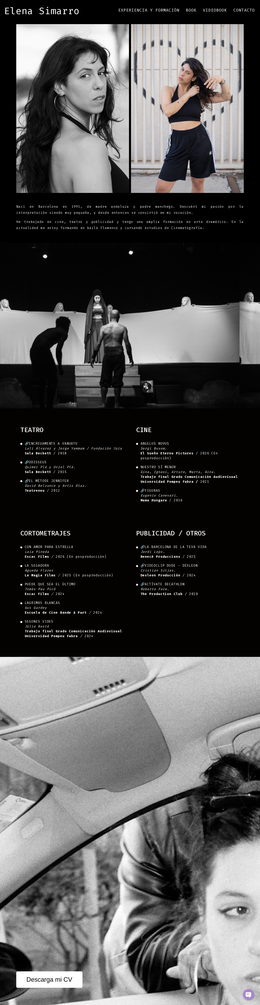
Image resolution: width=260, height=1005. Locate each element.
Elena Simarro (42, 11)
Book (191, 10)
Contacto (244, 10)
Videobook (215, 10)
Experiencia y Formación (148, 10)
